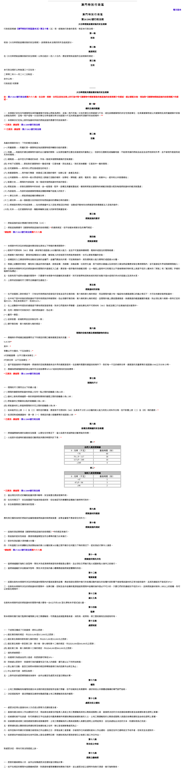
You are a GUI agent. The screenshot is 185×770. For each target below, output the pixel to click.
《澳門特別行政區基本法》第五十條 (32, 29)
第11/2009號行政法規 (30, 125)
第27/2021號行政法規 (17, 97)
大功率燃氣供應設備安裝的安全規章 (92, 92)
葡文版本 (177, 10)
